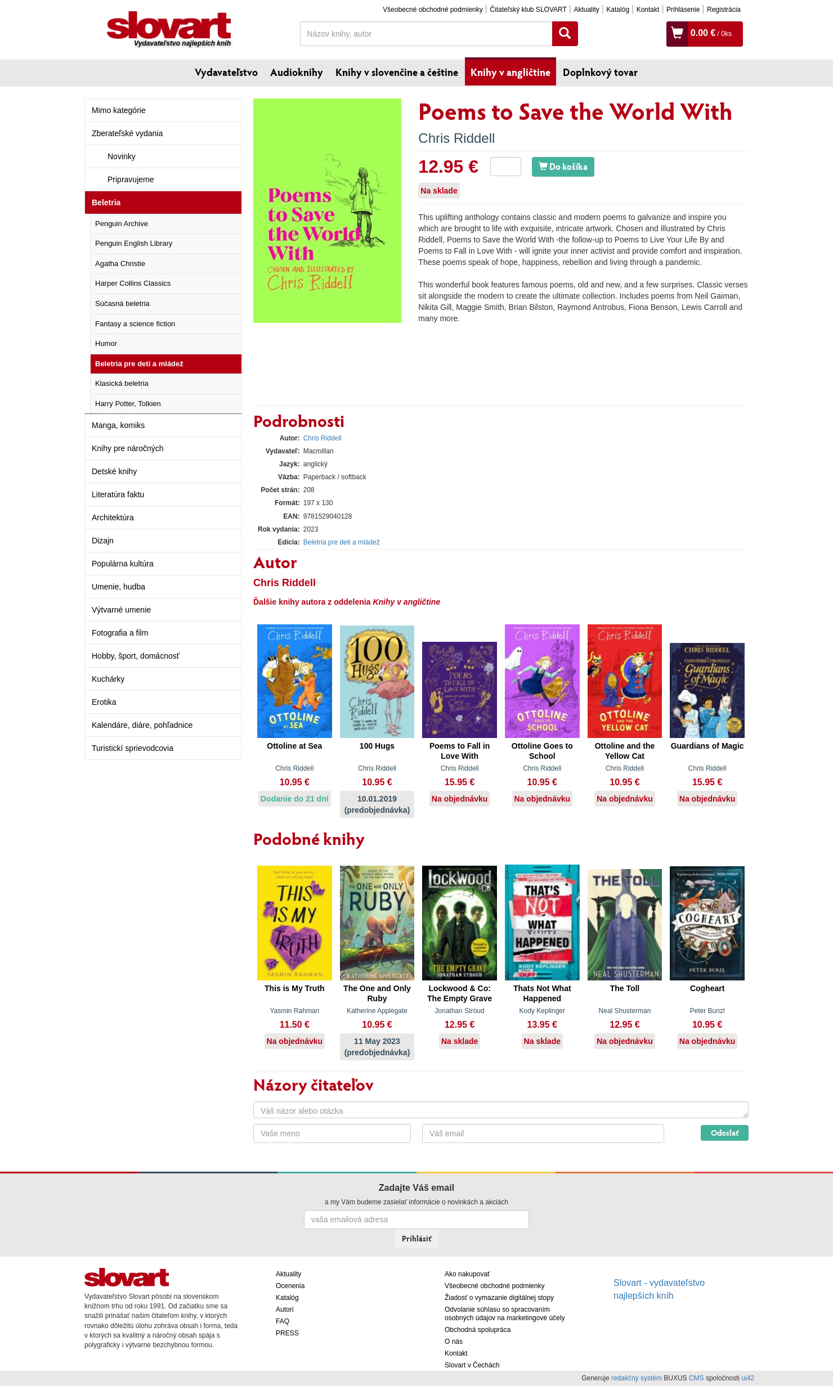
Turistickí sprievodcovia (132, 748)
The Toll (625, 988)
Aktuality (586, 10)
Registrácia (724, 10)
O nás (454, 1342)
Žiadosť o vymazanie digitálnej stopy (499, 1298)
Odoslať (724, 1132)
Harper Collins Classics (133, 283)
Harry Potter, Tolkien (128, 403)
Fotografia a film (120, 632)
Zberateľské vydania (127, 133)
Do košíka (563, 166)
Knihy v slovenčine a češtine (396, 72)
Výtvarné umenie (121, 609)
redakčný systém (636, 1378)
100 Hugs (377, 745)
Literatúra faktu (118, 494)
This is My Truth (295, 988)
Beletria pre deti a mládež (139, 363)
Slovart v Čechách (472, 1365)
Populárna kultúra (123, 563)
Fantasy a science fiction (135, 324)
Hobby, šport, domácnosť (136, 655)
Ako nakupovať (467, 1274)
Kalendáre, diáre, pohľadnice (142, 725)
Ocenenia (290, 1286)
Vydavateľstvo (226, 72)
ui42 (747, 1378)
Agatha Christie (120, 263)
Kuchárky (108, 678)
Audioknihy (296, 72)
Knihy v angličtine (510, 72)
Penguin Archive (121, 223)
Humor (106, 343)
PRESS (287, 1333)
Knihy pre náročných (128, 448)
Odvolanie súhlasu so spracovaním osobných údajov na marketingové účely (505, 1314)
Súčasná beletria (122, 303)
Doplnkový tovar (600, 72)
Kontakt (648, 10)
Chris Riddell (456, 138)
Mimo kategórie (119, 110)
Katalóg (617, 10)
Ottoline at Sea (294, 745)
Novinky (122, 156)
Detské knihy (114, 471)
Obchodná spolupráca (477, 1330)
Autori (284, 1309)
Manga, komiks (118, 425)
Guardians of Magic (707, 745)
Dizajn (103, 540)
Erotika (104, 702)
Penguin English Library (133, 243)
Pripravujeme (131, 179)
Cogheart (707, 988)
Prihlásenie (683, 10)
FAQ (282, 1321)
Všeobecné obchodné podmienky (432, 10)
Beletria (106, 202)
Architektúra (113, 517)
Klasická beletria (122, 383)
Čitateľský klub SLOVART (528, 10)
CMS (696, 1378)
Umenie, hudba (118, 586)
